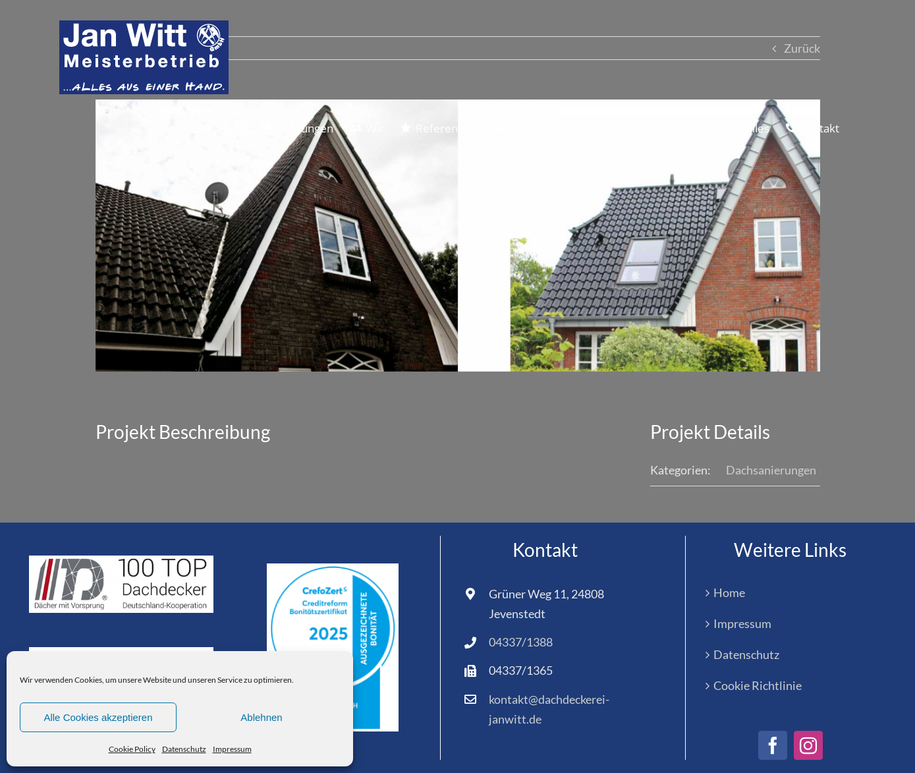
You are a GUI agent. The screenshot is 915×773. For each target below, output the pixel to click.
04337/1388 (521, 642)
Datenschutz (184, 749)
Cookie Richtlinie (757, 685)
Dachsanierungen (771, 470)
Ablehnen (261, 717)
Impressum (232, 749)
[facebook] (772, 745)
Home (729, 592)
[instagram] (808, 745)
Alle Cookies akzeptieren (97, 717)
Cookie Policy (132, 749)
